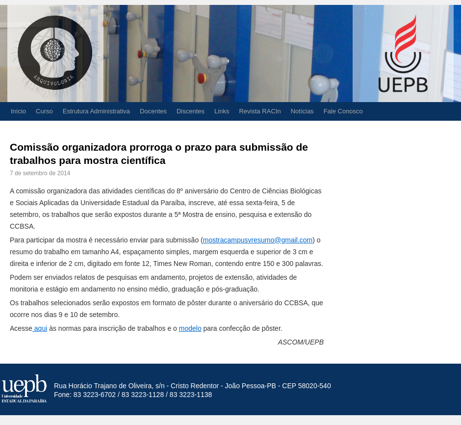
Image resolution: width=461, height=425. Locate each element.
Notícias (302, 111)
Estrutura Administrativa (96, 111)
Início (18, 111)
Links (221, 111)
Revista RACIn (260, 111)
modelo (190, 328)
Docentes (153, 111)
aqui (39, 328)
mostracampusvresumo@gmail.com (258, 240)
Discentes (191, 111)
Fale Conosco (343, 111)
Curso (44, 111)
